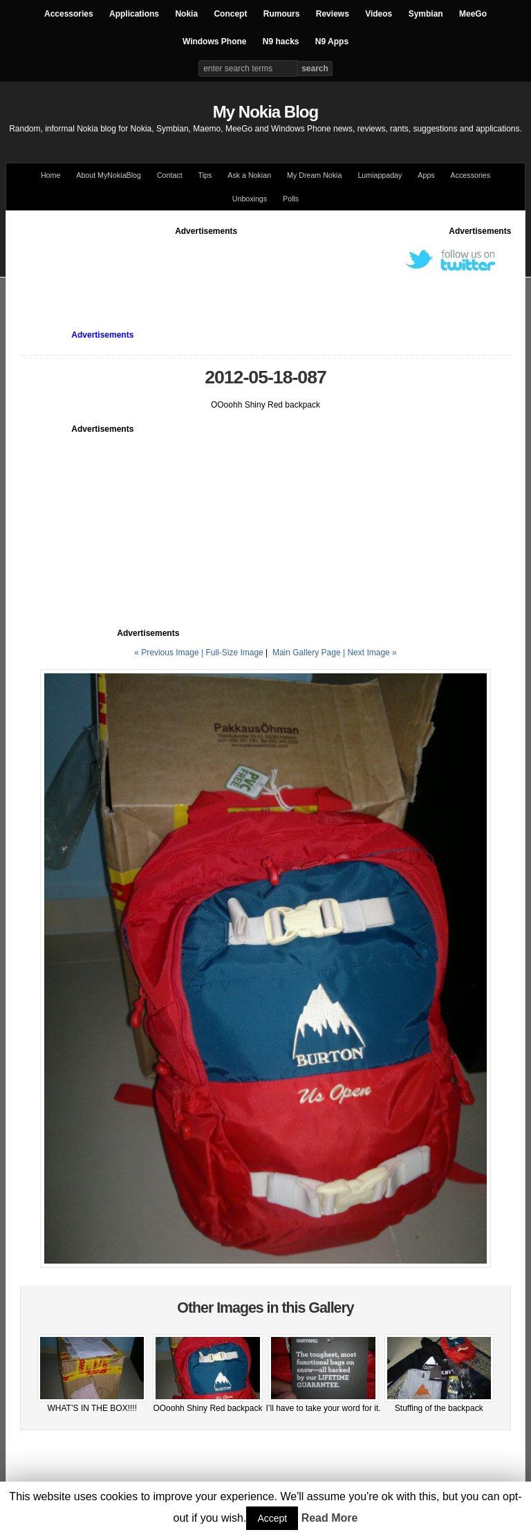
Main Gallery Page (306, 652)
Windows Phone (215, 41)
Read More (329, 1518)
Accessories (68, 14)
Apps (426, 175)
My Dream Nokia (314, 175)
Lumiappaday (379, 175)
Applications (134, 14)
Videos (378, 14)
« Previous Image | (169, 652)
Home (50, 175)
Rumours (281, 14)
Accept (272, 1518)
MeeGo (473, 14)
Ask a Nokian (249, 175)
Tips (205, 175)
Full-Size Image (234, 652)
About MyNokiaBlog (108, 175)
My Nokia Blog (265, 111)
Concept (230, 14)
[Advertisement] (271, 268)
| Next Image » (370, 652)
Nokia (186, 14)
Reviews (332, 14)
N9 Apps (331, 41)
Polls (291, 198)
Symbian (426, 14)
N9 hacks (281, 41)
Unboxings (249, 198)
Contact (170, 175)
